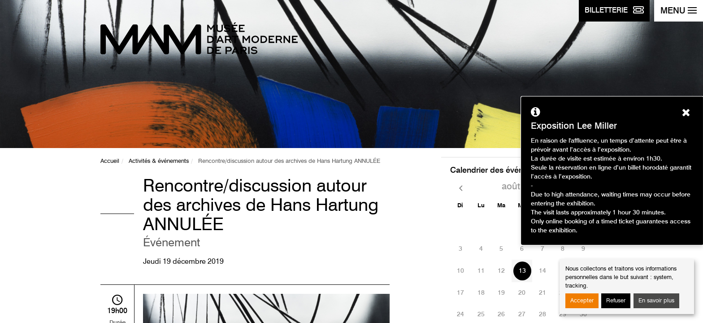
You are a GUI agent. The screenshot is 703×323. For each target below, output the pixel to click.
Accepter (582, 301)
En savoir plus (656, 301)
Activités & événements (159, 161)
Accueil (109, 161)
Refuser (615, 301)
